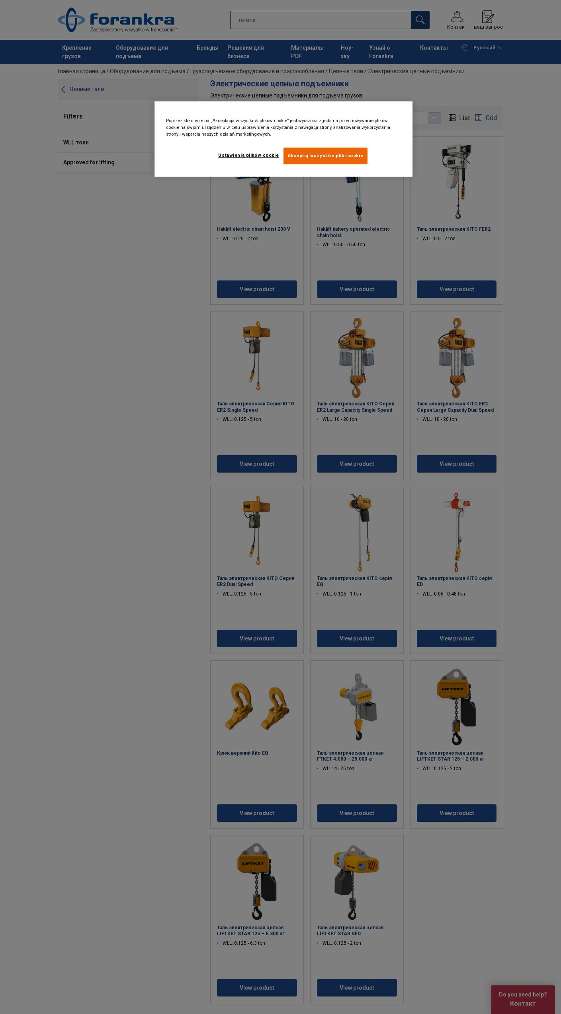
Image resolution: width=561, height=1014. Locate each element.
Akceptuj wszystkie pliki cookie (326, 155)
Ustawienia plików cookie (248, 155)
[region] (283, 139)
